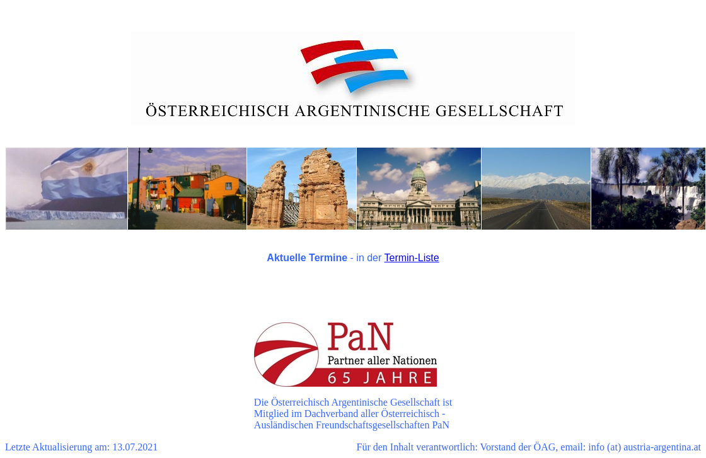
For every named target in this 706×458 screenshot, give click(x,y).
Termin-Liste (412, 257)
